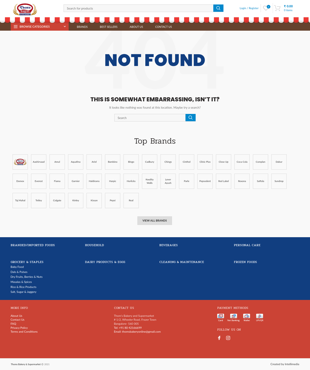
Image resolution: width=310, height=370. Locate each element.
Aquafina (75, 161)
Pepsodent (205, 181)
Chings (168, 161)
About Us (16, 315)
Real (131, 200)
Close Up (224, 161)
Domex (20, 181)
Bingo (131, 161)
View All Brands (154, 220)
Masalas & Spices (21, 281)
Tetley (39, 200)
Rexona (242, 181)
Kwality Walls (150, 181)
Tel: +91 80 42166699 (128, 327)
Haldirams (94, 181)
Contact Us (17, 319)
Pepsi (112, 200)
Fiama (57, 181)
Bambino (112, 161)
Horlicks (131, 181)
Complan (260, 161)
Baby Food (17, 266)
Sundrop (278, 181)
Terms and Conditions (24, 331)
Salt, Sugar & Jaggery (23, 291)
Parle (186, 181)
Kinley (75, 200)
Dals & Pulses (19, 272)
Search (218, 8)
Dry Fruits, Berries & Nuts (26, 276)
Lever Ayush (168, 181)
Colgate (57, 200)
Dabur (279, 161)
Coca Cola (242, 161)
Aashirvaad (39, 161)
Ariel (94, 161)
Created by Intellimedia (285, 364)
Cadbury (149, 161)
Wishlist (268, 7)
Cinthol (186, 161)
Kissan (94, 200)
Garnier (76, 181)
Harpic (112, 181)
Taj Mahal (20, 200)
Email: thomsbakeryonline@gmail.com (137, 331)
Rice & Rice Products (23, 287)
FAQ (13, 323)
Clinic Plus (205, 161)
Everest (39, 181)
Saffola (260, 181)
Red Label (223, 181)
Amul (57, 161)
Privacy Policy (19, 327)
